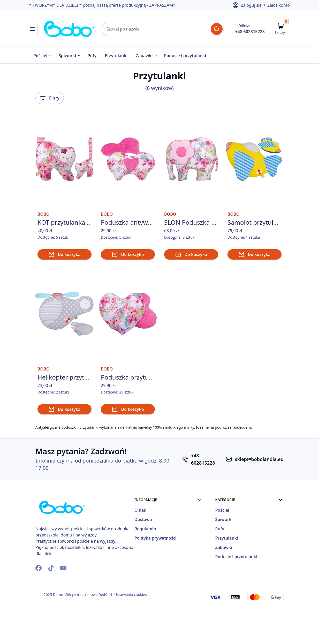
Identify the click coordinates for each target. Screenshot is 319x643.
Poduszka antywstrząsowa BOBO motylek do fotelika (128, 236)
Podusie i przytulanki (185, 55)
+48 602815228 (250, 31)
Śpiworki (67, 55)
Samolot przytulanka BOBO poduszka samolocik (254, 236)
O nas (193, 537)
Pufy (91, 55)
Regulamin (198, 556)
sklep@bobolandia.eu (259, 487)
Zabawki (144, 55)
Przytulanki (116, 55)
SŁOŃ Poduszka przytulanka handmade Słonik (191, 236)
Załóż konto (278, 5)
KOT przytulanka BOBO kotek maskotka (64, 236)
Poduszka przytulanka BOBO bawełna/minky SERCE (128, 405)
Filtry (49, 97)
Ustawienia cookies (130, 622)
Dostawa (196, 546)
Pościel (40, 55)
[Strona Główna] (53, 29)
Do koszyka (64, 268)
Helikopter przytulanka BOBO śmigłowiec (64, 405)
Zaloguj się (247, 5)
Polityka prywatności (208, 565)
